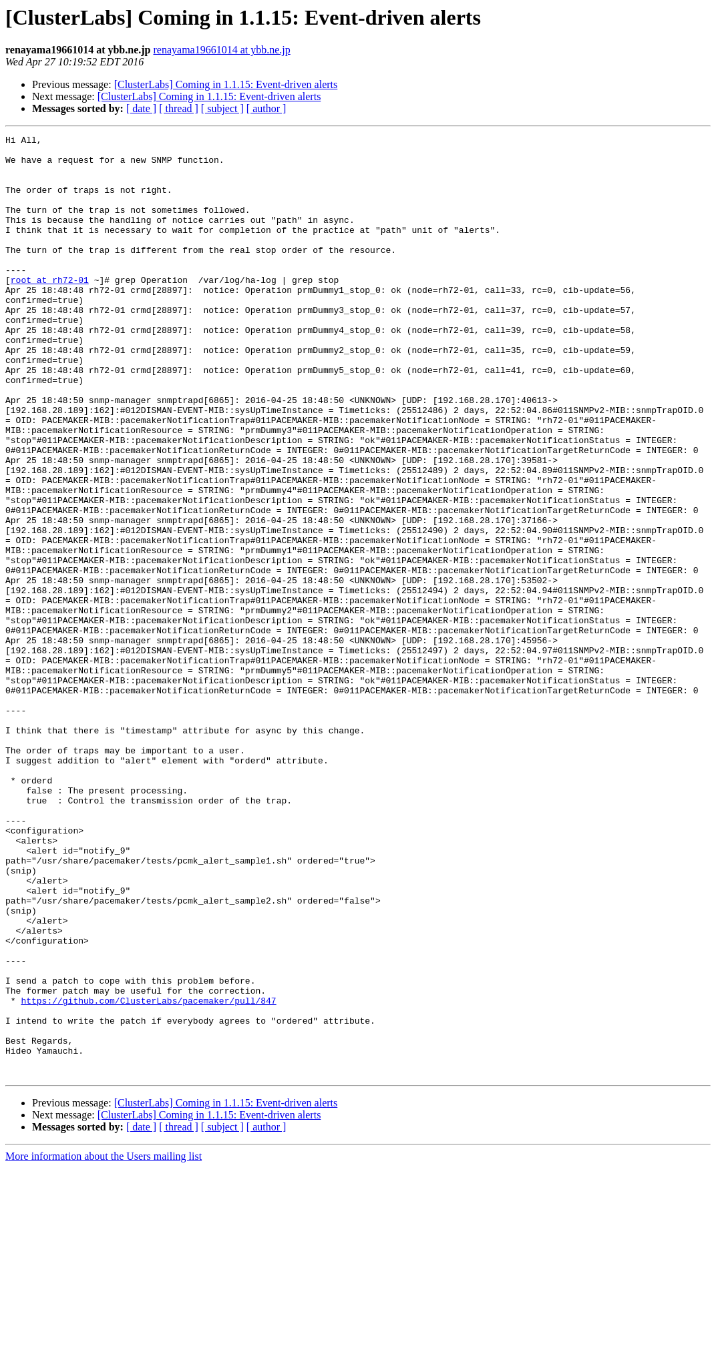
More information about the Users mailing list (103, 1344)
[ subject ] (222, 108)
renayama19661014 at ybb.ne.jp (222, 49)
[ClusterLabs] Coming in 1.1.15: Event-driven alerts (226, 84)
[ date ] (141, 108)
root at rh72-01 (50, 310)
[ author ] (266, 108)
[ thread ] (178, 108)
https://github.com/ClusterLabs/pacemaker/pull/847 (148, 1174)
